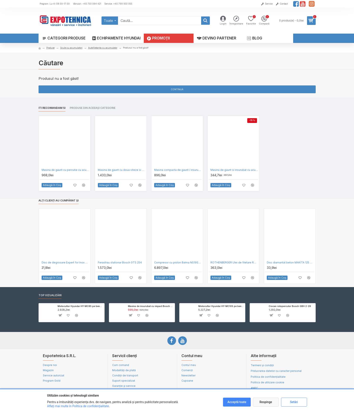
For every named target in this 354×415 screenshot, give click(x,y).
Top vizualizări (50, 295)
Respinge (265, 402)
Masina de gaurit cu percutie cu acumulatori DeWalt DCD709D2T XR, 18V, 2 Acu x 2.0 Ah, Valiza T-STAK (65, 170)
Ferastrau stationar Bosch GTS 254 (120, 262)
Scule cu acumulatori (71, 47)
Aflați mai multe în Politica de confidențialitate (78, 406)
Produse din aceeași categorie (92, 107)
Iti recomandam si (52, 107)
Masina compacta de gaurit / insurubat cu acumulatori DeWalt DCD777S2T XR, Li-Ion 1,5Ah (178, 170)
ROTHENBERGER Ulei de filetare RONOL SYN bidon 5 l (234, 262)
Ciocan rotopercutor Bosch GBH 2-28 (290, 306)
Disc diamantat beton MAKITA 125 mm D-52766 (290, 262)
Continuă (177, 89)
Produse (50, 47)
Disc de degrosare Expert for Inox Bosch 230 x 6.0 (65, 262)
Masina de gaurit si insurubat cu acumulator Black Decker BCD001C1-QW (234, 170)
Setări (294, 402)
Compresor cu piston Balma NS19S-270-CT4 (178, 262)
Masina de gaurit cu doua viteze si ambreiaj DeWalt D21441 (121, 170)
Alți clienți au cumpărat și (59, 200)
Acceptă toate (236, 402)
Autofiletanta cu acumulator (102, 47)
